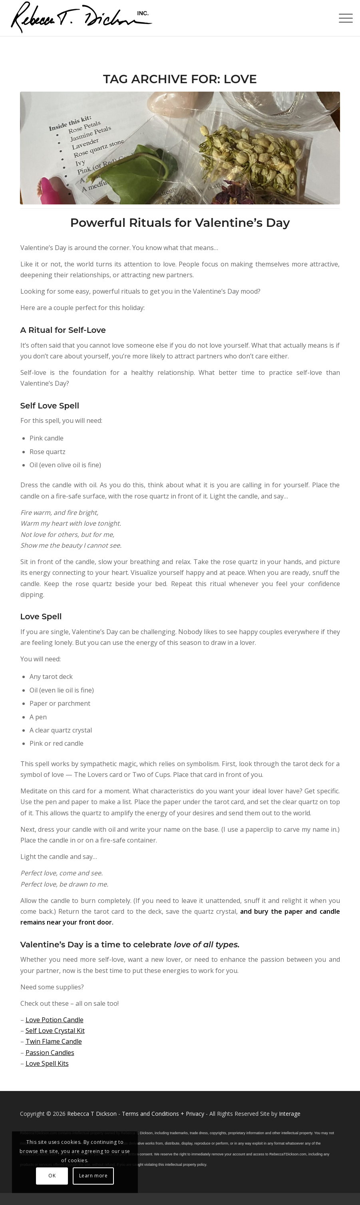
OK (52, 1175)
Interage (289, 1113)
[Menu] (342, 18)
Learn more (93, 1175)
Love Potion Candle (55, 1019)
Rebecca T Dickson (92, 1113)
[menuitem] (342, 18)
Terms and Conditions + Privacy (163, 1113)
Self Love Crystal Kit (55, 1030)
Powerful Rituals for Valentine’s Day (180, 222)
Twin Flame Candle (54, 1041)
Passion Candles (50, 1052)
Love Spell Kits (47, 1063)
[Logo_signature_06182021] (82, 18)
